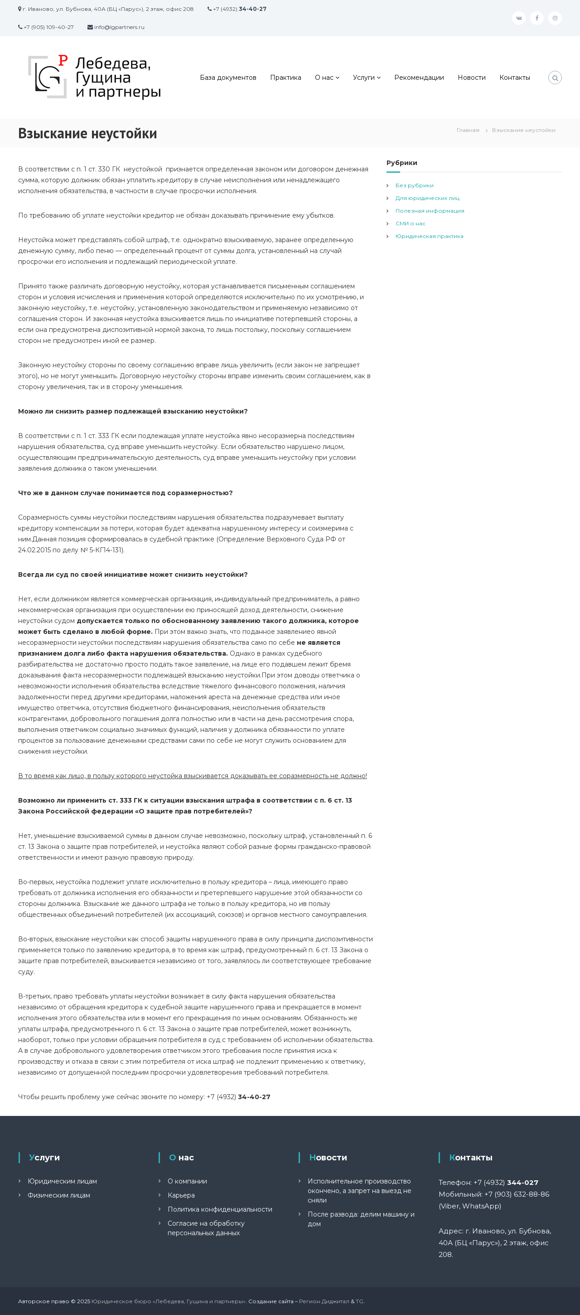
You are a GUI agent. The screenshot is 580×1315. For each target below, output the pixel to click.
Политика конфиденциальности (220, 1209)
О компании (187, 1181)
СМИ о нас (410, 223)
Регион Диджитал (324, 1301)
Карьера (181, 1195)
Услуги (364, 77)
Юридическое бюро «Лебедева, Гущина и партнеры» (169, 1301)
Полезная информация (430, 210)
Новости (472, 77)
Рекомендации (419, 77)
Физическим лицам (59, 1195)
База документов (228, 77)
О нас (324, 77)
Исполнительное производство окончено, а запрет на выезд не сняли (359, 1190)
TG (359, 1301)
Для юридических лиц (427, 198)
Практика (285, 77)
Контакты (514, 77)
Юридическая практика (430, 236)
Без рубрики (415, 185)
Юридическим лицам (62, 1181)
